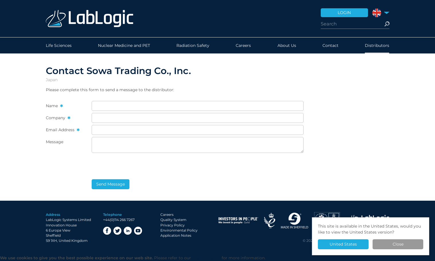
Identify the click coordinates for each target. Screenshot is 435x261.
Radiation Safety (192, 45)
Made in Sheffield (294, 220)
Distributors (377, 45)
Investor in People (238, 220)
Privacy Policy (172, 225)
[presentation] (135, 166)
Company (56, 117)
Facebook (107, 231)
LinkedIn (128, 231)
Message (54, 141)
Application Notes (175, 235)
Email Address (61, 129)
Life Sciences (59, 45)
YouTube (138, 231)
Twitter (117, 231)
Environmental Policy (179, 230)
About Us (286, 45)
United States (343, 244)
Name (52, 105)
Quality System (173, 220)
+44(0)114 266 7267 (119, 220)
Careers (243, 45)
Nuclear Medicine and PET (124, 45)
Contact (330, 45)
